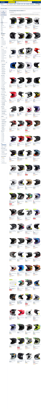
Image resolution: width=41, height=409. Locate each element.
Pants (1, 26)
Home (2, 8)
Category (2, 116)
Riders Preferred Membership (3, 33)
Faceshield (2, 106)
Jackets (2, 23)
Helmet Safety (3, 94)
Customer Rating (3, 156)
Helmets (6, 8)
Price (1, 143)
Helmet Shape (3, 88)
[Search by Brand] (4, 47)
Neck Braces (2, 25)
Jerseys (2, 24)
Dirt (3, 8)
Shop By (2, 37)
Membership (32, 4)
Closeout (2, 30)
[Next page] (40, 12)
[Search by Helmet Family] (4, 62)
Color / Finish (3, 75)
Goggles (2, 21)
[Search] (24, 2)
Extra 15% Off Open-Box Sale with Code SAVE (20, 0)
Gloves (2, 20)
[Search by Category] (4, 117)
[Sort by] (12, 12)
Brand (2, 46)
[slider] (1, 144)
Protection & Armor (3, 27)
